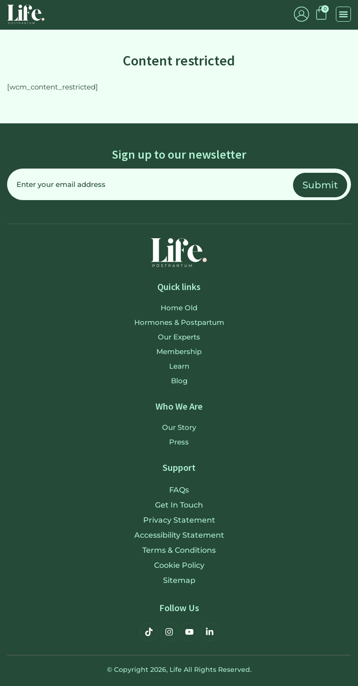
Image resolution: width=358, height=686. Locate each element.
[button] (343, 14)
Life (176, 669)
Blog (179, 380)
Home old (179, 307)
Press (179, 441)
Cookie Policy (179, 565)
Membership (179, 351)
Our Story (179, 427)
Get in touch (179, 504)
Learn (179, 366)
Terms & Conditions (179, 550)
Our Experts (179, 336)
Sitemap (179, 580)
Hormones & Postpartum (179, 322)
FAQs (179, 489)
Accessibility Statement (179, 535)
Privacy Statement (179, 520)
